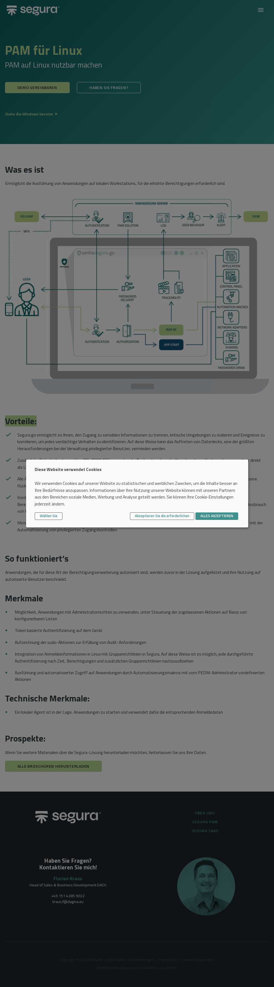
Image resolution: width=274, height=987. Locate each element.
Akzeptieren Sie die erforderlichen (162, 516)
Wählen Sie (48, 516)
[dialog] (137, 493)
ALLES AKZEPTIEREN (216, 516)
